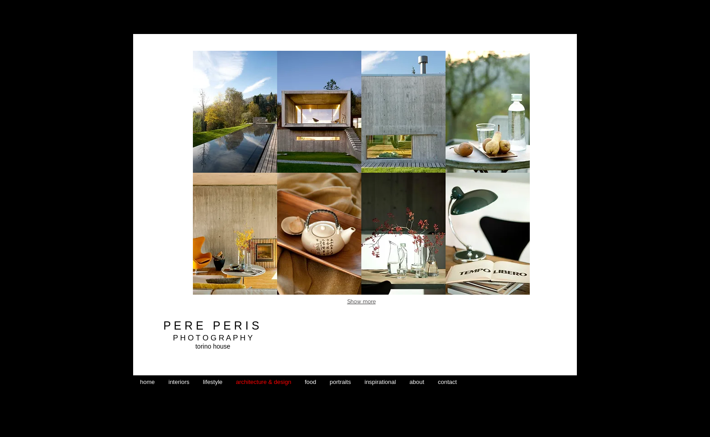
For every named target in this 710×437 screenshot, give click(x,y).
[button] (235, 112)
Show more (361, 301)
